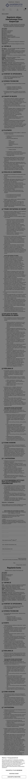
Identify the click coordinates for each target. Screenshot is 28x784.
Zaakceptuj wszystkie (14, 776)
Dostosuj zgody (14, 773)
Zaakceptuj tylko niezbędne (14, 770)
